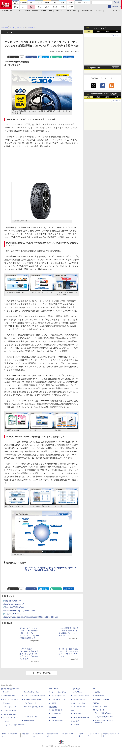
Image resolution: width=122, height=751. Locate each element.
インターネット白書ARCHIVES (13, 725)
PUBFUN (96, 703)
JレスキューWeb (79, 703)
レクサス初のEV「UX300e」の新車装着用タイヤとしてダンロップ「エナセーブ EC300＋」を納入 (29, 654)
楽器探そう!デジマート (59, 696)
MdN (72, 710)
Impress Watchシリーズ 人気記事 (103, 94)
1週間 (107, 32)
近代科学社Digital (57, 720)
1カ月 (117, 32)
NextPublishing (29, 720)
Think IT (5, 692)
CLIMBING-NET (57, 714)
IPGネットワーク (98, 710)
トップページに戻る (42, 673)
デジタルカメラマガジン (11, 717)
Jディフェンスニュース (81, 696)
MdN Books (77, 714)
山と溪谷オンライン (58, 710)
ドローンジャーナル (10, 707)
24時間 (98, 32)
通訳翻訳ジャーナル (80, 699)
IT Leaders (6, 703)
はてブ (45, 57)
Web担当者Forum (9, 696)
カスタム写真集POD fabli (104, 717)
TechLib (76, 724)
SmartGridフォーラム (31, 692)
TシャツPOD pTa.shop (103, 713)
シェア (33, 57)
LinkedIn (70, 57)
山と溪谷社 (53, 707)
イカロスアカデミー (80, 707)
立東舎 (54, 703)
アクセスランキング (98, 28)
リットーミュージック (59, 692)
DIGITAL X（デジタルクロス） (34, 707)
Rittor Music (53, 689)
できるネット (7, 721)
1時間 (89, 32)
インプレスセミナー (31, 703)
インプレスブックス (31, 717)
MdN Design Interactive (81, 717)
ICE (94, 689)
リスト (22, 57)
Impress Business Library (32, 699)
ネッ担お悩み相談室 (10, 710)
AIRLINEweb (77, 692)
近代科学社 (53, 717)
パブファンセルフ (101, 706)
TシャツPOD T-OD (58, 699)
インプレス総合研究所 (10, 699)
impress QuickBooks (102, 699)
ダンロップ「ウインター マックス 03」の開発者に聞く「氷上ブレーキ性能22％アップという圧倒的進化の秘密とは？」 (29, 633)
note (57, 57)
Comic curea (99, 696)
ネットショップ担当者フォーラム (35, 696)
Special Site (95, 68)
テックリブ (74, 721)
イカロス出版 (75, 689)
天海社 (97, 692)
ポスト (15, 57)
